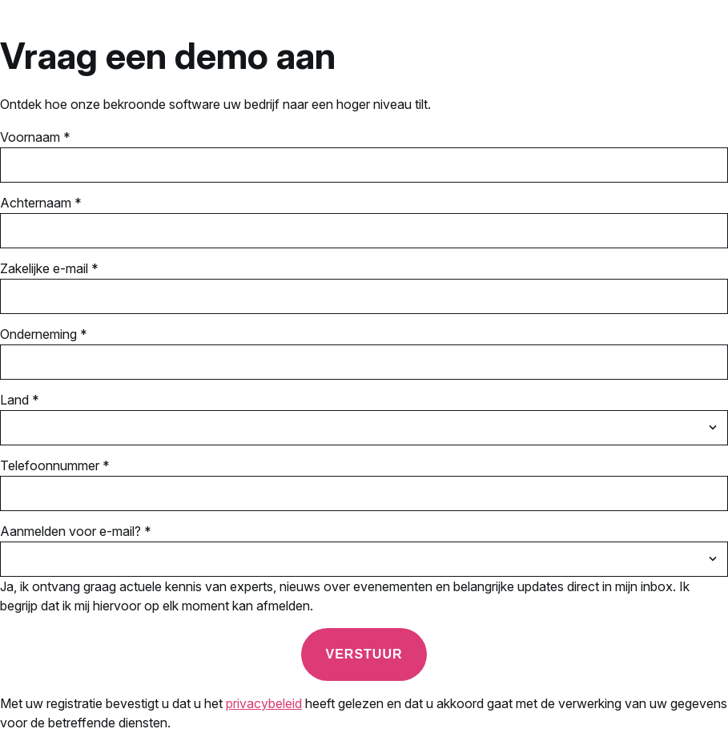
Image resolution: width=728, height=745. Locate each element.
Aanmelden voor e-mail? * (75, 531)
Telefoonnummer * (55, 465)
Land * (19, 400)
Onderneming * (43, 334)
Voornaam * (35, 137)
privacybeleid (264, 703)
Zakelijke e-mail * (49, 268)
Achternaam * (41, 203)
